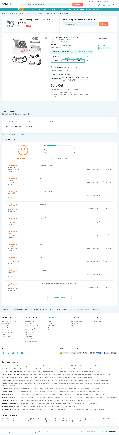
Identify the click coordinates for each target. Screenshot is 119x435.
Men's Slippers (25, 388)
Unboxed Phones (47, 366)
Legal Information (52, 122)
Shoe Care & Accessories (91, 388)
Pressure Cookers (68, 419)
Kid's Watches (100, 394)
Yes (106, 169)
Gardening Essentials (102, 380)
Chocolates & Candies (77, 403)
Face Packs (67, 409)
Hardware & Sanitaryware (26, 380)
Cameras (91, 371)
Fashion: (4, 383)
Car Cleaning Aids (30, 397)
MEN (38, 9)
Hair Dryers (19, 377)
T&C (75, 80)
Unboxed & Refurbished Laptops (63, 369)
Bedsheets (15, 380)
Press (72, 325)
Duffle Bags (16, 391)
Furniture (50, 380)
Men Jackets (112, 419)
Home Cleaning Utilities (76, 380)
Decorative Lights (60, 421)
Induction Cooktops (70, 377)
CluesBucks (5, 328)
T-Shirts (107, 383)
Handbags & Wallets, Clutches (83, 383)
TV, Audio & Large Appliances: (11, 371)
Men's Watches (26, 394)
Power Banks (32, 374)
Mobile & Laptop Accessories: (11, 374)
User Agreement (7, 339)
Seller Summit (29, 336)
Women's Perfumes (57, 409)
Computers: (5, 369)
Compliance (39, 432)
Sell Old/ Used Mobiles (100, 366)
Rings (84, 394)
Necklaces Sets (47, 394)
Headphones (24, 374)
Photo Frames (42, 421)
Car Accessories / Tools (59, 397)
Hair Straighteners (59, 377)
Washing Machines (72, 371)
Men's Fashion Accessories (49, 383)
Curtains (92, 380)
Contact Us (99, 1)
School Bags (91, 391)
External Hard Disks (71, 374)
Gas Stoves (27, 419)
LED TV (105, 419)
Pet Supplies (30, 403)
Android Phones (17, 366)
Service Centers (6, 336)
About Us (51, 317)
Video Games (49, 369)
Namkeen (42, 403)
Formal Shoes (54, 388)
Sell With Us (92, 1)
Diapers (15, 400)
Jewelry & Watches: (8, 394)
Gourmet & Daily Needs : (9, 403)
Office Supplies (21, 403)
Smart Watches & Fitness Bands (91, 374)
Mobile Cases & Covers (51, 374)
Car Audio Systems (31, 421)
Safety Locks (99, 391)
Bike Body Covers (46, 397)
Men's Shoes (50, 421)
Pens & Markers (57, 403)
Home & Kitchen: (7, 380)
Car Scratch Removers (91, 397)
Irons (101, 419)
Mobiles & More (30, 9)
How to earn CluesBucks (85, 51)
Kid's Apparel (87, 400)
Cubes (71, 400)
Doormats (86, 380)
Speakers (98, 371)
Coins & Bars (17, 394)
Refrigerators (62, 371)
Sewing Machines (82, 377)
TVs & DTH (23, 371)
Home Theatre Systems (34, 371)
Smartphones (27, 366)
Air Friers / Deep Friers (92, 419)
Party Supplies (64, 400)
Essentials (80, 9)
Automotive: (5, 397)
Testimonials (28, 334)
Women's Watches (37, 394)
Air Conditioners (83, 371)
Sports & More (71, 9)
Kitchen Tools (64, 380)
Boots (81, 388)
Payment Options (7, 330)
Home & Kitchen (52, 9)
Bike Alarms (113, 397)
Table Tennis (72, 406)
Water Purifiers (38, 377)
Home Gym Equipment (19, 406)
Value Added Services (86, 366)
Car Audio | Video (104, 397)
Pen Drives (61, 374)
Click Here (22, 134)
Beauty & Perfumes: (8, 409)
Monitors (42, 369)
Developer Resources (31, 341)
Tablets (67, 366)
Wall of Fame (47, 432)
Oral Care (74, 409)
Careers (50, 330)
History (50, 321)
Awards (50, 328)
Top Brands (83, 421)
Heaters (22, 421)
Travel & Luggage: (7, 391)
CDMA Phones (75, 366)
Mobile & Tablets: (7, 366)
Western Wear (70, 383)
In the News (51, 325)
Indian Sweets (89, 403)
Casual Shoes (34, 388)
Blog (49, 332)
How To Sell (28, 323)
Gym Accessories (41, 406)
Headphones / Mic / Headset (54, 419)
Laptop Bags (24, 391)
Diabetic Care (58, 406)
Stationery (49, 403)
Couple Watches (18, 419)
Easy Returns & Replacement (10, 321)
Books (36, 403)
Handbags (96, 383)
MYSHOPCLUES (56, 79)
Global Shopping (96, 9)
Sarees (102, 383)
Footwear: (5, 388)
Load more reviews (59, 298)
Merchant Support (76, 321)
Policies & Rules (29, 330)
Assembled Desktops (80, 369)
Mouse (80, 374)
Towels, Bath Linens (41, 380)
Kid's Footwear (33, 400)
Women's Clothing (12, 383)
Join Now (75, 67)
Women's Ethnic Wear (34, 383)
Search (77, 4)
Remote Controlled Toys (46, 400)
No (110, 169)
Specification (33, 122)
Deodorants (30, 409)
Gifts (95, 403)
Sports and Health (7, 406)
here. (99, 309)
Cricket (65, 406)
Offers (88, 9)
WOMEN (44, 9)
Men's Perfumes (39, 409)
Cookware (57, 380)
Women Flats (63, 388)
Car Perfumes (80, 397)
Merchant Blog (29, 339)
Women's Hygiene (99, 409)
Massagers (50, 406)
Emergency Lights (28, 377)
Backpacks (40, 374)
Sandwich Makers (80, 419)
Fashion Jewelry (57, 394)
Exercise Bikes (31, 406)
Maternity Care (78, 400)
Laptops (11, 369)
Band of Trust (52, 323)
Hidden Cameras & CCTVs (49, 371)
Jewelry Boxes (91, 394)
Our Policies (5, 325)
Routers (22, 369)
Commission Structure (31, 325)
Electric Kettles (48, 377)
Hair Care (47, 409)
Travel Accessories (63, 391)
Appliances (61, 9)
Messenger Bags (82, 391)
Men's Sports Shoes (14, 388)
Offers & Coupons (7, 419)
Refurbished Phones (59, 366)
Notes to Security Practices (27, 432)
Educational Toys (24, 400)
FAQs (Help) (5, 334)
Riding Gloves (71, 397)
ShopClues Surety (7, 332)
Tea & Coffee (66, 403)
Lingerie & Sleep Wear (8, 385)
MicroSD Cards (106, 374)
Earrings (79, 394)
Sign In (115, 5)
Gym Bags (73, 391)
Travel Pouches (33, 391)
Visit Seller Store (102, 45)
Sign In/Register (6, 323)
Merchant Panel (29, 321)
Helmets (38, 397)
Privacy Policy (5, 432)
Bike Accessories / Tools (16, 397)
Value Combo (89, 409)
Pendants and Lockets (69, 394)
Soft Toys (56, 400)
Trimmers (12, 377)
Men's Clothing (23, 383)
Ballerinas (71, 388)
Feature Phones (36, 366)
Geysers (90, 377)
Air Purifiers (41, 419)
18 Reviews (67, 42)
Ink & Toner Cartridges (32, 369)
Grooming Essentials (20, 409)
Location (91, 5)
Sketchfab (54, 39)
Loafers (76, 388)
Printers (17, 369)
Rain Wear (69, 421)
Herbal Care (80, 409)
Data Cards (90, 369)
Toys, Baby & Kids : (7, 400)
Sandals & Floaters (44, 388)
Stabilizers (16, 421)
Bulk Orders (74, 323)
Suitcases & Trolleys (52, 391)
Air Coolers (34, 419)
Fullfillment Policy (30, 328)
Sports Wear (61, 383)
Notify (104, 24)
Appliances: (5, 377)
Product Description (13, 122)
